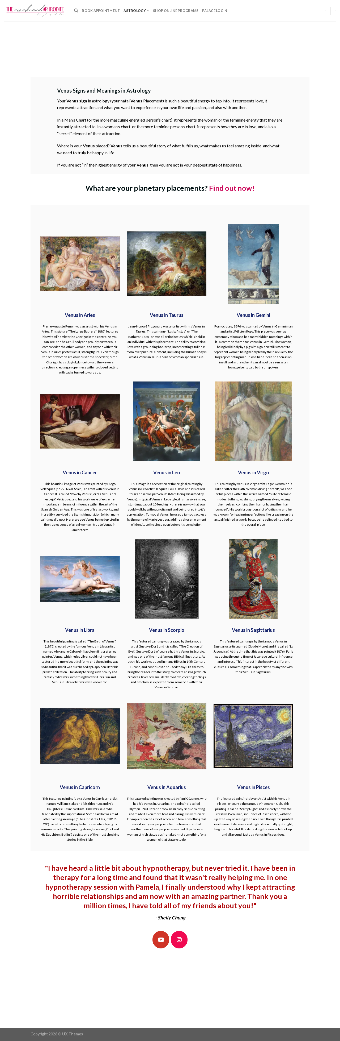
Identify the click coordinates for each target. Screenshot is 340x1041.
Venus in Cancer (80, 472)
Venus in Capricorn (80, 787)
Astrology (136, 10)
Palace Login (214, 11)
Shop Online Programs (175, 11)
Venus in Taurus (167, 315)
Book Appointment (101, 11)
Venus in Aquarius (166, 787)
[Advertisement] (170, 57)
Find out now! (232, 188)
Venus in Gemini (253, 315)
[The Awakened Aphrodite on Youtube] (160, 939)
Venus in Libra (80, 630)
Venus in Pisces (253, 787)
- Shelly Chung (170, 917)
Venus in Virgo (253, 472)
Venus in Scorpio (166, 630)
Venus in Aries (80, 315)
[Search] (76, 11)
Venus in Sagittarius (253, 630)
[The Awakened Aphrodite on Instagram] (179, 939)
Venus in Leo (166, 472)
